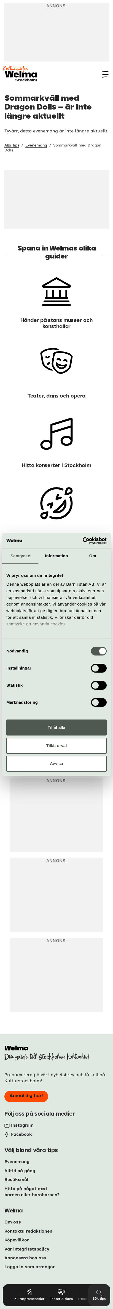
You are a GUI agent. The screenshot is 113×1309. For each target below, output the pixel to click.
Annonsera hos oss (25, 1257)
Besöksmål (16, 1179)
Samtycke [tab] (20, 555)
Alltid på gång (19, 1170)
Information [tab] (56, 555)
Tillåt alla (56, 727)
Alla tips (11, 145)
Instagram (22, 1125)
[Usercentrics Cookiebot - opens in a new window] (82, 540)
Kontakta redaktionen (28, 1231)
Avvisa (56, 763)
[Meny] (105, 74)
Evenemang (36, 145)
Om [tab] (92, 555)
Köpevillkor (16, 1240)
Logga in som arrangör (29, 1266)
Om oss (12, 1222)
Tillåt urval (56, 745)
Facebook (21, 1134)
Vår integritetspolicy (26, 1249)
